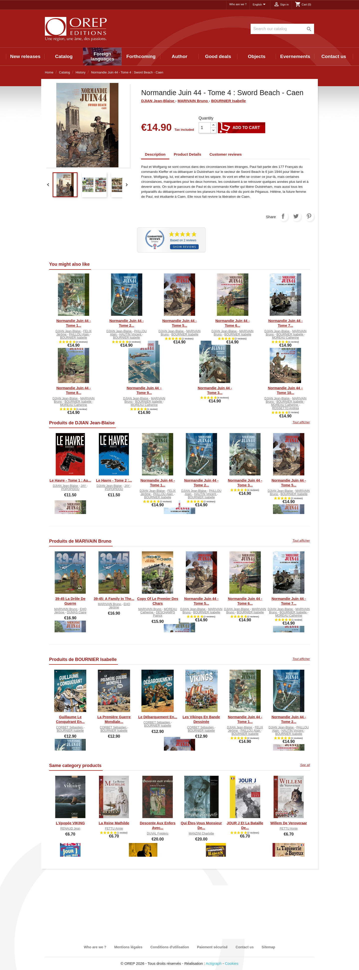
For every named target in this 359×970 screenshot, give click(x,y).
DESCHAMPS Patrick (164, 614)
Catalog (64, 56)
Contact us (333, 56)
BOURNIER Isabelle (228, 101)
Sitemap (268, 947)
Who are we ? (238, 4)
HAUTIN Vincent (130, 334)
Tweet (296, 216)
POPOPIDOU (70, 489)
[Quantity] (205, 127)
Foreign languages (102, 56)
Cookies (231, 963)
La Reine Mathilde (114, 823)
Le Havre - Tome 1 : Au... (70, 480)
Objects (256, 56)
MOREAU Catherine (285, 337)
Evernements (295, 56)
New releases (25, 56)
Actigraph (213, 963)
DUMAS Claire (76, 612)
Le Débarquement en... (157, 717)
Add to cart (241, 128)
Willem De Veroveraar (288, 823)
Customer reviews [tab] (225, 154)
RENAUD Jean (70, 828)
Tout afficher (301, 422)
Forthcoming (141, 56)
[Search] (282, 29)
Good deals (218, 56)
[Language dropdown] (260, 5)
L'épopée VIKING (70, 823)
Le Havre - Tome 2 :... (114, 480)
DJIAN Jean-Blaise (158, 101)
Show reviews (184, 247)
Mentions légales (128, 947)
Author (179, 56)
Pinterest (309, 216)
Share (283, 216)
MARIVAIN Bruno (193, 101)
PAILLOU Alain (79, 334)
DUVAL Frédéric (157, 833)
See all (305, 765)
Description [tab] (155, 154)
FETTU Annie (114, 828)
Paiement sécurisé (212, 947)
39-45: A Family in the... (114, 599)
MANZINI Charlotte (201, 833)
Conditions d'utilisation (169, 947)
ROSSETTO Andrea (285, 408)
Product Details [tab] (187, 154)
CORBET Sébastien (70, 727)
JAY (84, 486)
